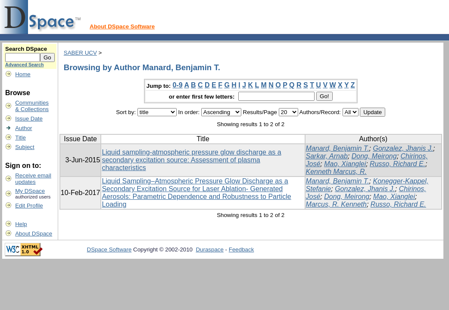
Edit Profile (29, 205)
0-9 (178, 85)
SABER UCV (80, 53)
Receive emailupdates (33, 178)
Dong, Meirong (374, 156)
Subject (24, 147)
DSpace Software (109, 249)
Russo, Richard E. (397, 163)
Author (23, 128)
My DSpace (30, 191)
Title (20, 137)
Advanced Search (24, 64)
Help (21, 224)
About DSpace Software (122, 26)
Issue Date (29, 118)
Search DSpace (26, 49)
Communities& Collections (32, 105)
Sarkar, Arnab (327, 156)
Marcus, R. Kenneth (336, 204)
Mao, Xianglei (345, 163)
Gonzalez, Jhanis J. (403, 148)
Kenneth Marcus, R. (336, 171)
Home (23, 74)
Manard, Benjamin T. (337, 148)
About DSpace (33, 233)
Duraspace (209, 249)
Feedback (241, 249)
